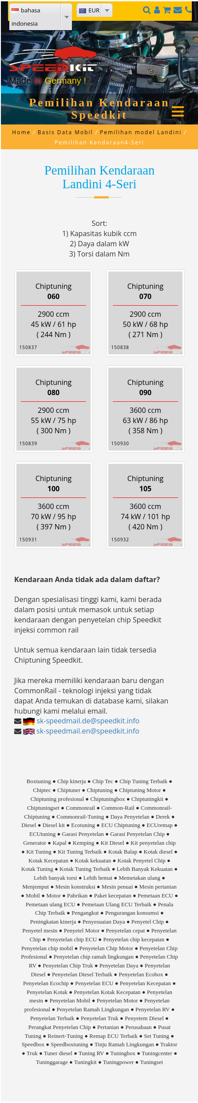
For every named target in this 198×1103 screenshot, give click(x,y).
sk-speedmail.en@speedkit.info (87, 731)
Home (21, 132)
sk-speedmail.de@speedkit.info (87, 721)
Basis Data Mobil (65, 132)
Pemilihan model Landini (141, 132)
